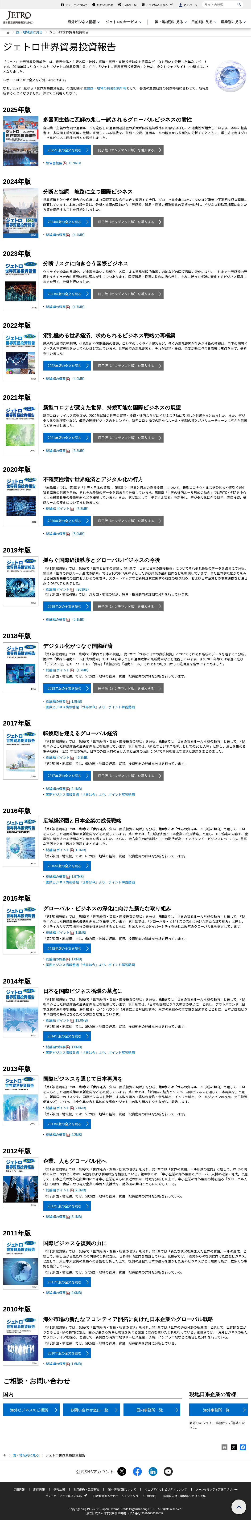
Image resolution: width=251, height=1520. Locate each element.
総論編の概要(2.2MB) (64, 1134)
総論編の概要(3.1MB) (64, 1216)
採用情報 (19, 1489)
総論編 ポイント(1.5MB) (66, 932)
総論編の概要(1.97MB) (65, 876)
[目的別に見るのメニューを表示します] (203, 22)
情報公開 (59, 1489)
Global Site (130, 5)
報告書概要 (64, 163)
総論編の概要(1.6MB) (64, 1046)
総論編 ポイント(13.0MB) (67, 1020)
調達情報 (39, 1489)
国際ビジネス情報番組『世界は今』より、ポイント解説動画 (90, 707)
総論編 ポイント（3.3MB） (68, 508)
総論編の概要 (66, 234)
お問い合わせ (105, 5)
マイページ (190, 5)
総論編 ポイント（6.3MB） (68, 757)
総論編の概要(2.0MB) (64, 1292)
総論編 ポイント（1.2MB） (68, 670)
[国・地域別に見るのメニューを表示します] (170, 22)
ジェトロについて (76, 5)
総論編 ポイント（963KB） (68, 589)
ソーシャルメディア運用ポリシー (217, 1489)
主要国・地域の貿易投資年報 (105, 88)
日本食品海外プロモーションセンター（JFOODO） (125, 1496)
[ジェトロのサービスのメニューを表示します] (123, 22)
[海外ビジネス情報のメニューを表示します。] (83, 22)
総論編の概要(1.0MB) (64, 959)
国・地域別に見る (29, 32)
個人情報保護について (122, 1489)
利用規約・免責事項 (86, 1489)
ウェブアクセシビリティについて (166, 1489)
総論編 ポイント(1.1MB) (66, 849)
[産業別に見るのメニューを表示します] (233, 22)
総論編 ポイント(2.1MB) (66, 1190)
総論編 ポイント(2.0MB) (66, 1107)
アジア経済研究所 (160, 5)
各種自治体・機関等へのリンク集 (184, 1496)
